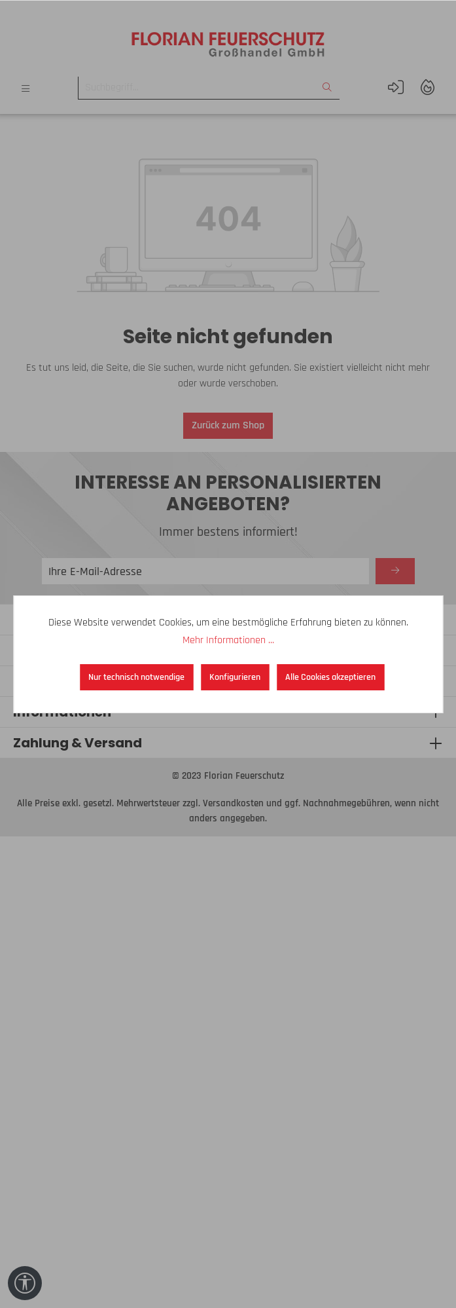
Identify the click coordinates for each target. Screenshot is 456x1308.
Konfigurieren (234, 677)
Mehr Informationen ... (228, 640)
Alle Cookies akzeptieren (330, 677)
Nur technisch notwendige (136, 677)
